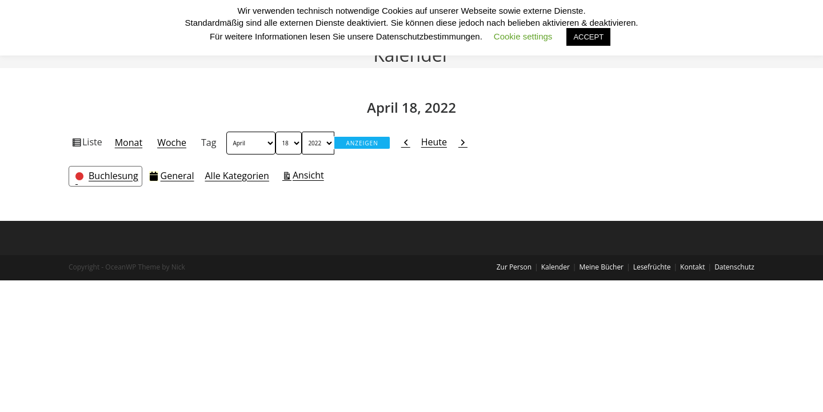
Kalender (555, 267)
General (171, 175)
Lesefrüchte (652, 267)
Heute (434, 142)
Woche (171, 142)
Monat (128, 142)
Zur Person (514, 267)
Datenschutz (734, 267)
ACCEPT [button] (588, 37)
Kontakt (692, 267)
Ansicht (310, 174)
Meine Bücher (601, 267)
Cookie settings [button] (523, 36)
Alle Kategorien (237, 175)
